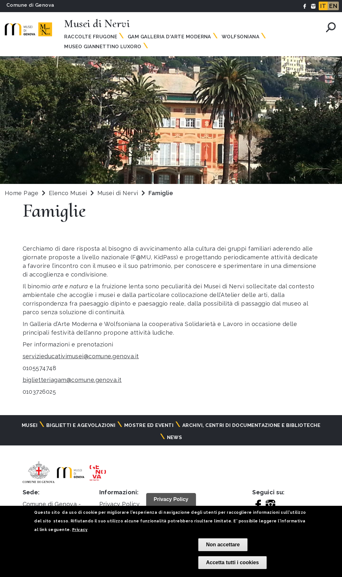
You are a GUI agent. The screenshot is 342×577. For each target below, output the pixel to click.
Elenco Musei (68, 193)
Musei (29, 425)
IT (323, 6)
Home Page (21, 193)
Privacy (79, 530)
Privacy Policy (119, 504)
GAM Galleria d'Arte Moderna (169, 37)
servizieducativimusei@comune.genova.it (81, 356)
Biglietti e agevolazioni (81, 425)
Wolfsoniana (240, 37)
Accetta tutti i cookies (232, 562)
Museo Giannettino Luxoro (102, 46)
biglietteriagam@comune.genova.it (72, 379)
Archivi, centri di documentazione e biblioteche (251, 425)
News (174, 437)
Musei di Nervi (118, 193)
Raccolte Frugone (90, 37)
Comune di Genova (30, 5)
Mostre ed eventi (149, 425)
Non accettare (223, 544)
